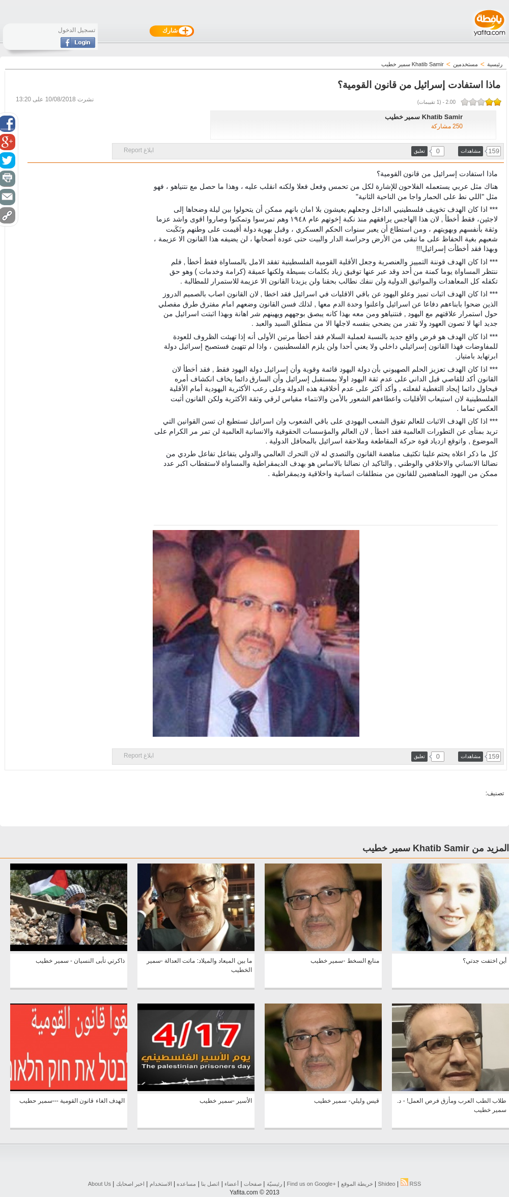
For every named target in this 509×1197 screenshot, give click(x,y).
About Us (99, 1184)
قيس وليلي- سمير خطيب (346, 1100)
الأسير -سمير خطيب (226, 1100)
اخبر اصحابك (130, 1184)
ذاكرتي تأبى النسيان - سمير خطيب (80, 960)
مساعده (186, 1184)
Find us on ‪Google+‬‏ (311, 1184)
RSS (411, 1184)
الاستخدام (161, 1184)
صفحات (253, 1184)
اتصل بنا (210, 1184)
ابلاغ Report (139, 150)
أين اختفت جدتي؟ (484, 960)
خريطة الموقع (357, 1184)
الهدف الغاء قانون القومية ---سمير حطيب (72, 1100)
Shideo (386, 1184)
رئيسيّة (274, 1184)
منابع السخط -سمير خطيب (344, 960)
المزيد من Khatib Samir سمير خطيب (435, 848)
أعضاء (231, 1184)
